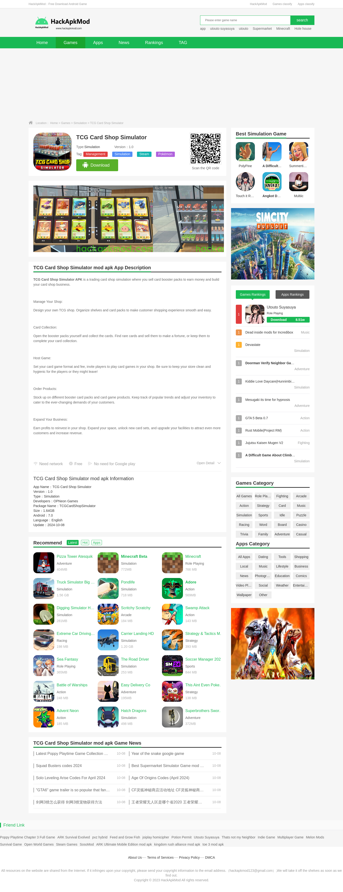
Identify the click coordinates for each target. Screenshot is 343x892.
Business (301, 566)
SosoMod (87, 844)
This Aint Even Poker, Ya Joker (204, 685)
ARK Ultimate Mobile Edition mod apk (124, 844)
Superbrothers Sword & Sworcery (204, 711)
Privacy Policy (189, 857)
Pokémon (165, 154)
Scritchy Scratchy (136, 608)
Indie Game (266, 837)
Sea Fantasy (67, 659)
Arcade (301, 496)
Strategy (263, 506)
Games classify (282, 4)
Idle (282, 515)
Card (282, 506)
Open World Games (39, 844)
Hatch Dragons (133, 711)
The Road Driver (135, 659)
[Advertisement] (171, 84)
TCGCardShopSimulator (78, 506)
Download (96, 165)
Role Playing (263, 496)
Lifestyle (282, 566)
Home (42, 42)
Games (70, 42)
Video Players (244, 585)
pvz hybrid (99, 837)
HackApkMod (258, 4)
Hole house (303, 28)
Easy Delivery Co (135, 685)
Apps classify (306, 4)
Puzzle (301, 515)
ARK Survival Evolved (73, 837)
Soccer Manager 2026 (204, 659)
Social (263, 585)
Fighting (282, 496)
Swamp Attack (197, 608)
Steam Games (66, 844)
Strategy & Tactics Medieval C (204, 634)
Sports (263, 515)
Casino (301, 525)
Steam (144, 154)
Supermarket (262, 28)
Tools (282, 557)
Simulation (80, 123)
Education (282, 576)
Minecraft (283, 28)
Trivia (244, 534)
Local (244, 566)
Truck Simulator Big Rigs (76, 582)
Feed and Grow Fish (125, 837)
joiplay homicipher (155, 837)
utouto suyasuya (222, 28)
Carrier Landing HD (137, 634)
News (124, 42)
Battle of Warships (72, 685)
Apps (98, 42)
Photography (263, 576)
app (203, 28)
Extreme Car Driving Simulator (76, 634)
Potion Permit (182, 837)
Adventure (282, 534)
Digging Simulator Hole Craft (76, 608)
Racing (244, 525)
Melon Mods (315, 837)
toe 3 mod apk (213, 844)
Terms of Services (160, 857)
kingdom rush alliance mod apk (177, 844)
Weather (282, 585)
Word (263, 525)
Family (263, 534)
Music (301, 506)
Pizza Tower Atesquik (75, 556)
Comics (301, 576)
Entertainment (301, 585)
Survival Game (11, 844)
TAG (183, 42)
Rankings (154, 42)
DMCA (210, 857)
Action (244, 506)
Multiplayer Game (290, 837)
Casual (301, 534)
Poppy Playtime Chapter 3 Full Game (27, 837)
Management (95, 154)
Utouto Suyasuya (281, 307)
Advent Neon (68, 711)
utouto (243, 28)
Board (282, 525)
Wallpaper (244, 595)
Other (263, 595)
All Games (244, 496)
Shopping (301, 557)
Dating (263, 557)
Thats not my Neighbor (239, 837)
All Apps (244, 557)
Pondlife (128, 582)
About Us (135, 857)
